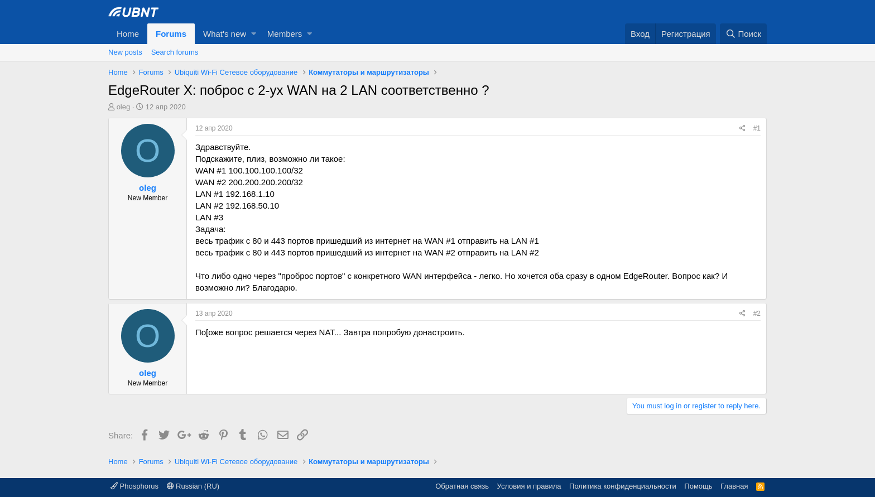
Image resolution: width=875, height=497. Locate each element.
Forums (171, 33)
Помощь (698, 486)
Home (128, 33)
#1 (757, 128)
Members (284, 33)
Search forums (175, 52)
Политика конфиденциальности (622, 486)
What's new (224, 33)
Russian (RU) (193, 486)
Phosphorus (134, 486)
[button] (253, 33)
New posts (125, 52)
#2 (757, 313)
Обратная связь (462, 486)
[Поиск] (743, 33)
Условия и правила (529, 486)
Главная (734, 486)
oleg (124, 107)
